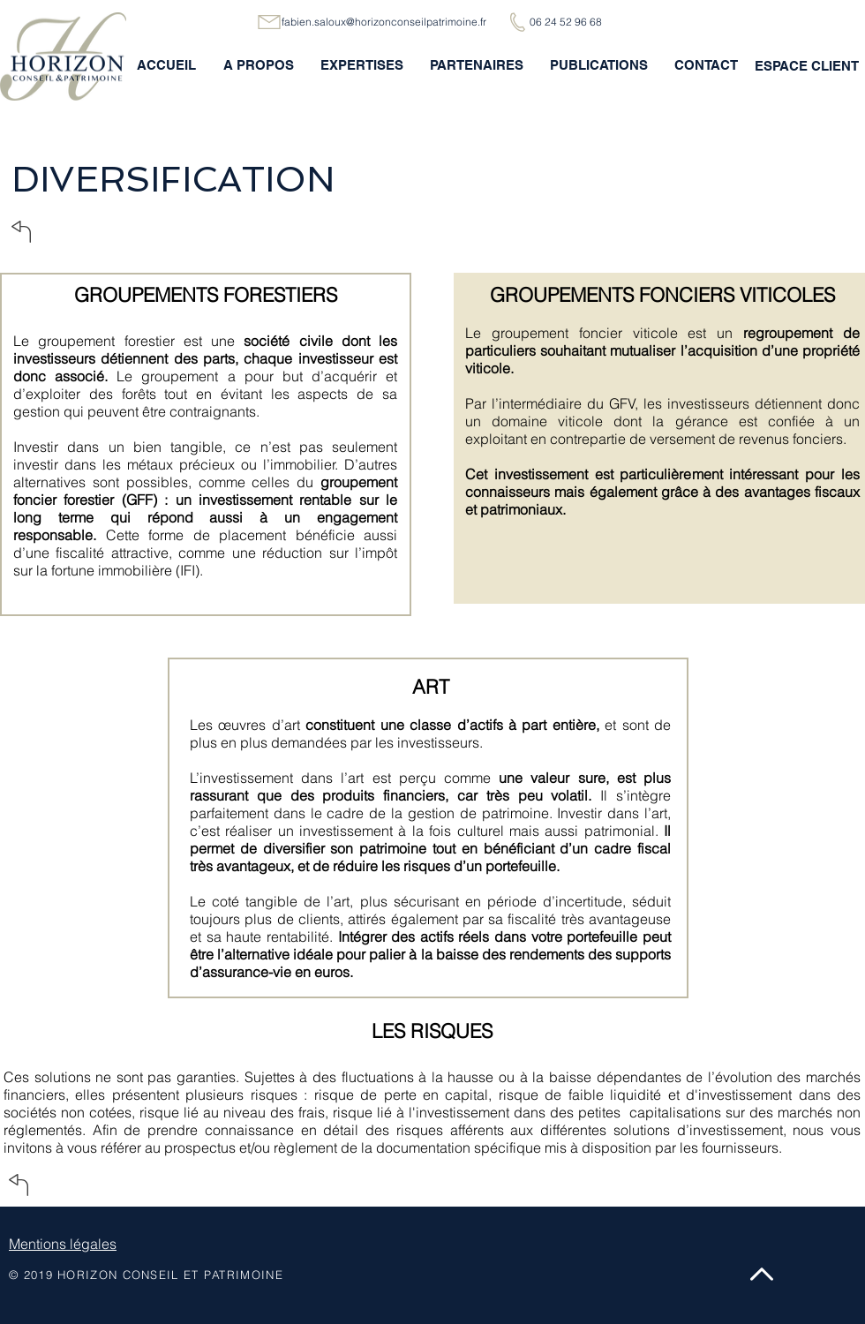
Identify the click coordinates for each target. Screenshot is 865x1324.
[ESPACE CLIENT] (806, 65)
